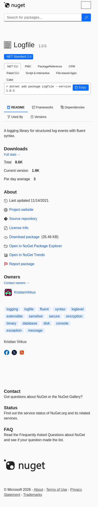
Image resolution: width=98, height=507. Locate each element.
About (38, 489)
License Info (18, 228)
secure (54, 316)
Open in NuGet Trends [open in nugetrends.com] (27, 255)
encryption (74, 316)
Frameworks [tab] (42, 107)
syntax (60, 309)
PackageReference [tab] (50, 66)
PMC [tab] (28, 66)
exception (14, 330)
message (35, 330)
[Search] (86, 18)
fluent (44, 309)
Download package (24, 237)
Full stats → (12, 154)
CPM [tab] (72, 66)
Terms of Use (56, 489)
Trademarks (32, 495)
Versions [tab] (38, 117)
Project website (21, 209)
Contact (12, 391)
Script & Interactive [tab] (38, 73)
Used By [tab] (15, 117)
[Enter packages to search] (43, 18)
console (62, 323)
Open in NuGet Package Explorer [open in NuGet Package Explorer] (35, 246)
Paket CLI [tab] (13, 73)
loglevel (78, 309)
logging (12, 309)
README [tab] (16, 107)
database (30, 323)
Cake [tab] (10, 79)
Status (11, 407)
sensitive (36, 316)
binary (11, 323)
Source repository (23, 219)
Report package (21, 264)
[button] (81, 87)
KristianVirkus (25, 292)
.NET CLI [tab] (12, 66)
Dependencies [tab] (72, 107)
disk (47, 323)
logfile (29, 309)
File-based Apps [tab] (66, 73)
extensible (15, 316)
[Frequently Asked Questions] (8, 429)
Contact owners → (17, 283)
